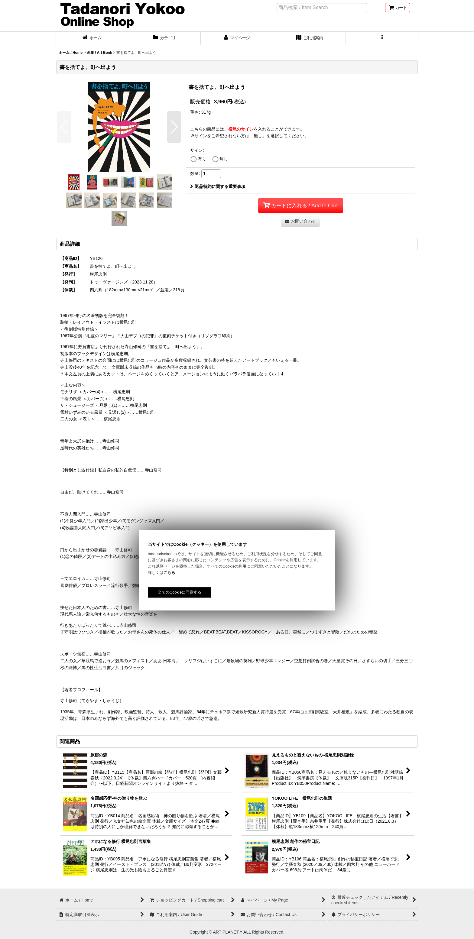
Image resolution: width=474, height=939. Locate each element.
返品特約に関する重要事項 (217, 186)
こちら (169, 572)
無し (223, 159)
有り (202, 159)
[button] (382, 38)
